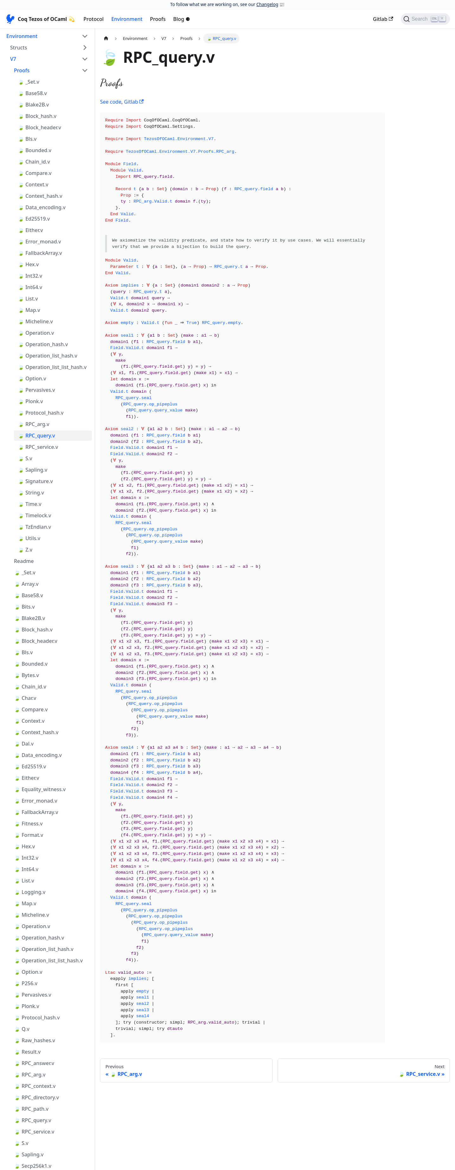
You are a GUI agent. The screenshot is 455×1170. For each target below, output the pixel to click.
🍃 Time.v (29, 504)
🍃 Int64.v (30, 287)
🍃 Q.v (21, 1028)
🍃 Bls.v (27, 138)
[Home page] (106, 38)
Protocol (94, 19)
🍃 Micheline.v (35, 321)
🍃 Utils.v (29, 538)
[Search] (425, 19)
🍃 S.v (25, 458)
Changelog (267, 4)
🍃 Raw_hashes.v (34, 1040)
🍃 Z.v (25, 549)
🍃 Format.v (28, 834)
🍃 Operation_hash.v (43, 344)
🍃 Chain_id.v (34, 161)
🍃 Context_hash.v (40, 195)
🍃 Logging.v (29, 892)
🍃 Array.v (26, 583)
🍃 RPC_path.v (31, 1108)
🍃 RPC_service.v (38, 446)
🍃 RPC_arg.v (33, 424)
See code (110, 101)
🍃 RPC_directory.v (36, 1097)
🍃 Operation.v (36, 332)
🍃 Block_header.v (39, 127)
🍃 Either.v (30, 230)
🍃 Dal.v (24, 743)
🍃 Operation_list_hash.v (47, 355)
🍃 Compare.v (35, 173)
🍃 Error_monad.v (39, 241)
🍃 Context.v (33, 184)
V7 (13, 58)
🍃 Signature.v (35, 481)
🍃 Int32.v (30, 275)
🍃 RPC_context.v (34, 1086)
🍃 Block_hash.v (37, 116)
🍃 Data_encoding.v (42, 207)
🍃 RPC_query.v (36, 435)
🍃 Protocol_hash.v (41, 412)
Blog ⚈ (181, 19)
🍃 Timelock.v (34, 515)
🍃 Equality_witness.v (40, 789)
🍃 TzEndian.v (34, 526)
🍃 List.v (28, 298)
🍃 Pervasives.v (36, 389)
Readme (24, 561)
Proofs (158, 19)
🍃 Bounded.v (34, 150)
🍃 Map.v (29, 310)
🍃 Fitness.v (28, 823)
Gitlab (383, 19)
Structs (18, 47)
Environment (126, 19)
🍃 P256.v (25, 983)
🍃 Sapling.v (32, 469)
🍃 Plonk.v (30, 401)
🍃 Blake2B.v (33, 104)
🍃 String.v (31, 492)
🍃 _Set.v (28, 81)
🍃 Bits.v (24, 606)
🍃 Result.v (27, 1051)
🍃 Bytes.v (26, 675)
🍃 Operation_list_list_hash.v (52, 367)
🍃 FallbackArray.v (40, 252)
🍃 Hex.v (28, 264)
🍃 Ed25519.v (34, 218)
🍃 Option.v (32, 378)
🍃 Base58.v (32, 93)
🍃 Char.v (25, 698)
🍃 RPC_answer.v (34, 1063)
